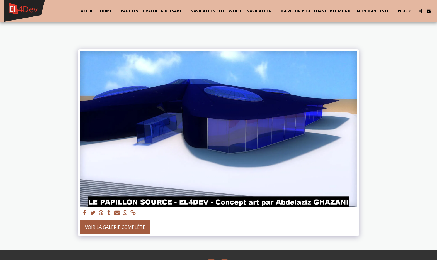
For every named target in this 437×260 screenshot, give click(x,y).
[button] (420, 11)
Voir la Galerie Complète (115, 227)
